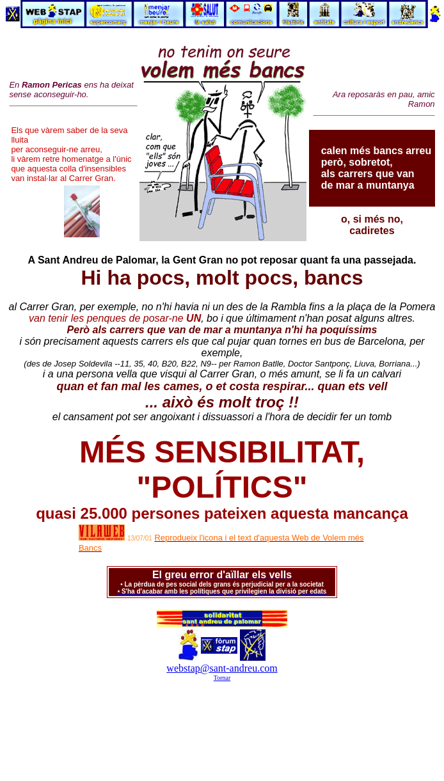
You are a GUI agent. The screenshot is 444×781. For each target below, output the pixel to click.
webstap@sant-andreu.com (221, 668)
